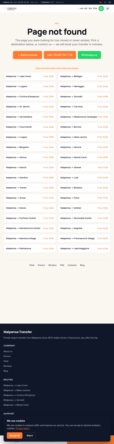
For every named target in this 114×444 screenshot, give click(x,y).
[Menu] (107, 8)
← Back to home (27, 55)
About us (8, 351)
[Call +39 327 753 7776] (87, 8)
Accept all (15, 435)
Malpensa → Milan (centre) (17, 390)
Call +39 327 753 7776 (60, 55)
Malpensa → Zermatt (14, 400)
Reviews (53, 265)
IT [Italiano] (105, 2)
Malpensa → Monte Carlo (16, 405)
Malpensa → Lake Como (16, 385)
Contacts (72, 265)
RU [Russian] (110, 2)
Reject (30, 435)
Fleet (32, 265)
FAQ (62, 265)
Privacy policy (22, 428)
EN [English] (100, 2)
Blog (82, 265)
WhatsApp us (89, 55)
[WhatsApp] (101, 8)
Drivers (41, 265)
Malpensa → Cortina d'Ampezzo (19, 395)
